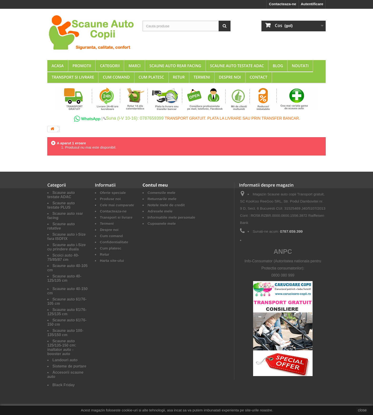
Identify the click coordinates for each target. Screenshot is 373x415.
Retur (179, 77)
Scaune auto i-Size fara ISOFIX (66, 236)
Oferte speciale (113, 193)
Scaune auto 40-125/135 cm (64, 278)
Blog (278, 65)
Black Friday (64, 385)
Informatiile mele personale (171, 217)
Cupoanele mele (161, 224)
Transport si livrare (73, 77)
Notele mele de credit (166, 205)
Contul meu (155, 185)
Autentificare (312, 4)
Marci (134, 65)
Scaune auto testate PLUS (61, 205)
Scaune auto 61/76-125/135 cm (67, 312)
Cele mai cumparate (117, 205)
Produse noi (110, 199)
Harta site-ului (112, 261)
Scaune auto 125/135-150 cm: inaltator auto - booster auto (61, 347)
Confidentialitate (114, 242)
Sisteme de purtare (70, 366)
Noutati (300, 65)
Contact (258, 77)
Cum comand (116, 77)
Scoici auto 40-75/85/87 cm (63, 257)
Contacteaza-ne (282, 4)
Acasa (58, 65)
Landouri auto (65, 360)
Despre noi (230, 77)
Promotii (82, 65)
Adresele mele (159, 211)
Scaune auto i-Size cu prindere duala (66, 247)
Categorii (110, 65)
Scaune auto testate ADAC (237, 65)
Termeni (202, 77)
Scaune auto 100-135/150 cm (65, 333)
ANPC (283, 251)
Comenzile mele (161, 193)
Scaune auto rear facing (175, 65)
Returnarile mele (162, 199)
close (362, 410)
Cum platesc (151, 77)
